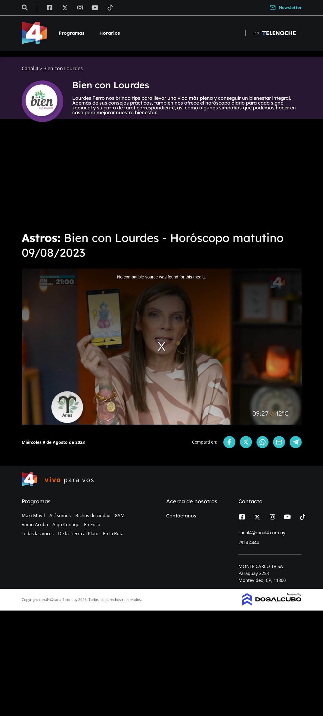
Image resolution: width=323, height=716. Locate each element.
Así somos (60, 515)
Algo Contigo (65, 524)
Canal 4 (30, 68)
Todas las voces (38, 533)
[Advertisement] (161, 181)
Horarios (109, 33)
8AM (120, 515)
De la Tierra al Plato (78, 533)
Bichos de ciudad (92, 515)
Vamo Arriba (35, 524)
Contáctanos (181, 516)
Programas (71, 33)
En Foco (92, 524)
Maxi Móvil (33, 515)
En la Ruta (113, 533)
